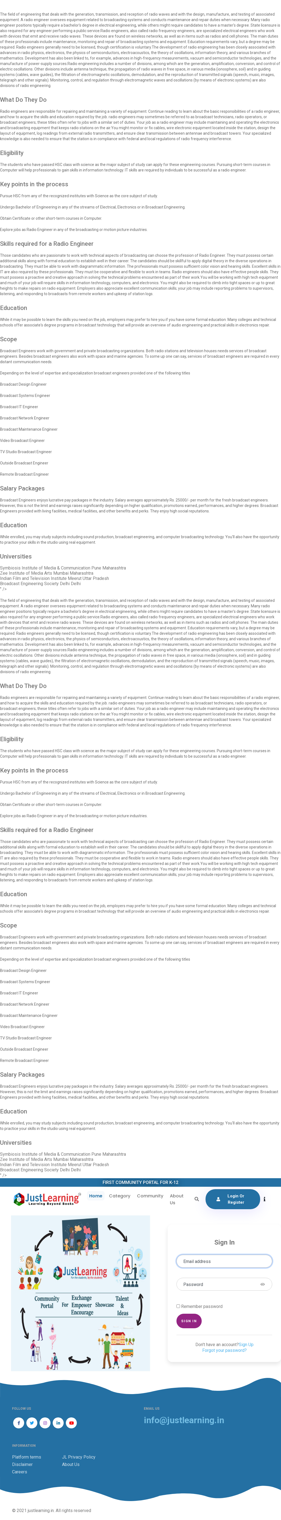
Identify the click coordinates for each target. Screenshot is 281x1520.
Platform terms (26, 1457)
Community (150, 1196)
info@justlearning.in (184, 1420)
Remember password (202, 1306)
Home (95, 1196)
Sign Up (246, 1344)
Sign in (189, 1321)
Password (193, 1284)
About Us (177, 1199)
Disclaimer (22, 1464)
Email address (197, 1261)
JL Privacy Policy (78, 1457)
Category (119, 1196)
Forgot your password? (224, 1350)
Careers (19, 1471)
